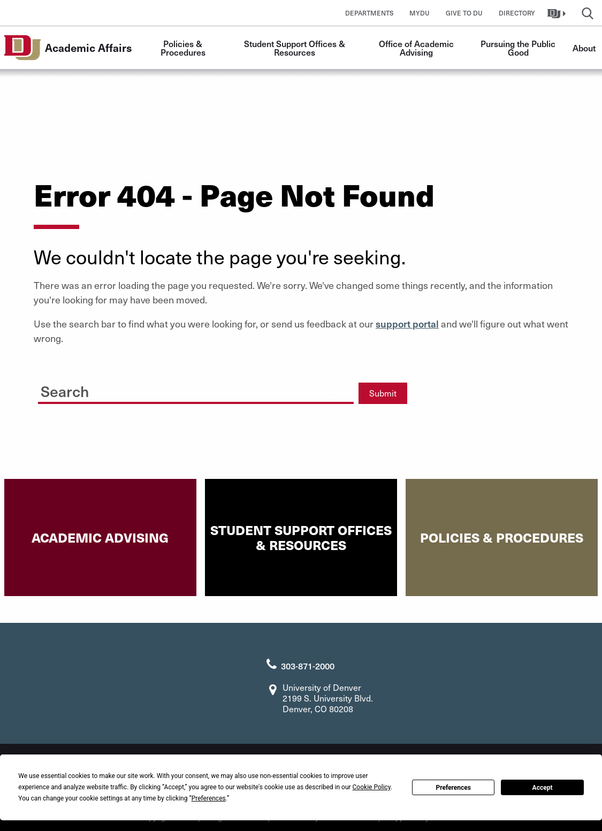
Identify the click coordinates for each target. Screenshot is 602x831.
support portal (407, 323)
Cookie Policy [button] (372, 787)
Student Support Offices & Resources (295, 47)
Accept (542, 787)
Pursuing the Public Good (519, 47)
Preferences (453, 787)
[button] (558, 13)
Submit (383, 393)
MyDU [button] (419, 13)
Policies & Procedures (183, 47)
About (584, 48)
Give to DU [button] (464, 13)
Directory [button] (517, 13)
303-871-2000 (307, 666)
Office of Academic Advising (417, 47)
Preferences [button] (209, 798)
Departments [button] (369, 13)
